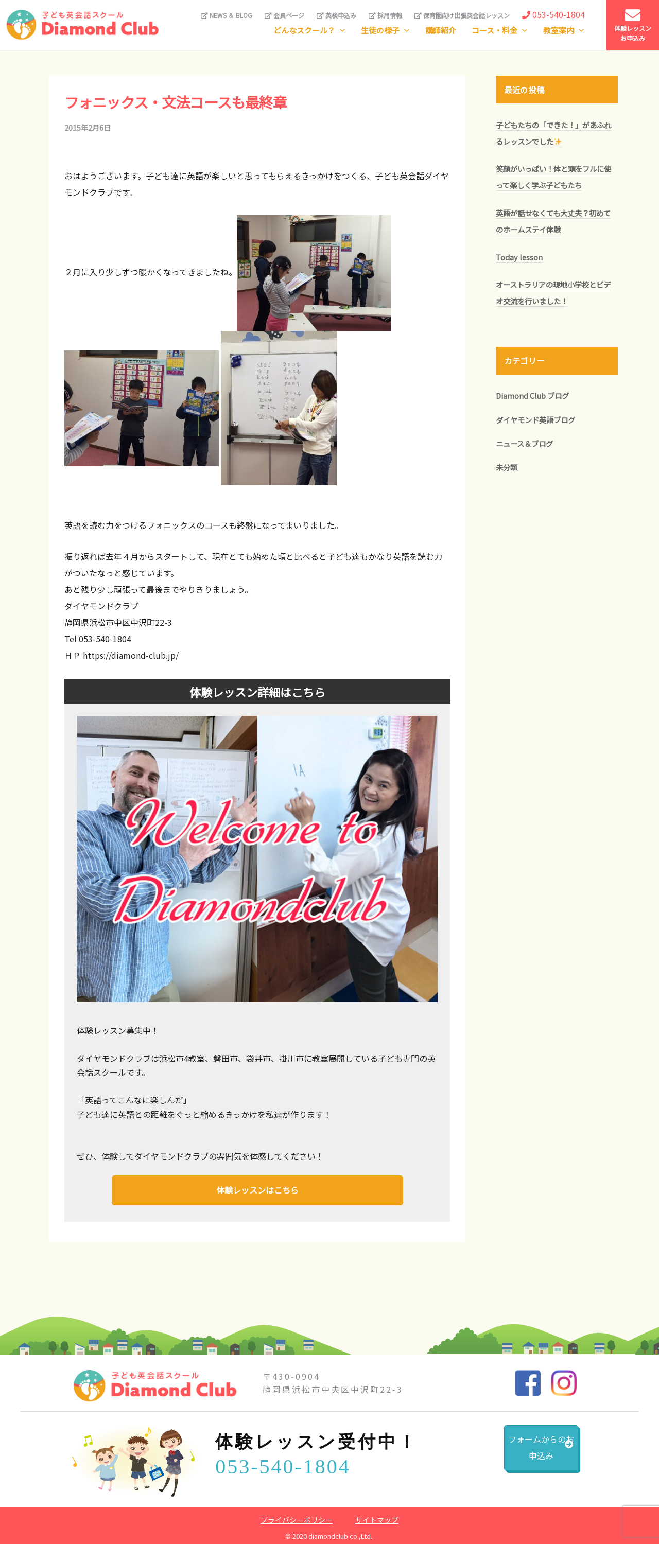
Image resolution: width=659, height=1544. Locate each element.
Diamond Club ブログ (532, 395)
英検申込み (336, 15)
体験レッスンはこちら (257, 1189)
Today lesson (519, 257)
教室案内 (558, 30)
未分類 (506, 467)
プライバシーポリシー (297, 1518)
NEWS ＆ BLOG (226, 15)
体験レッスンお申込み (632, 25)
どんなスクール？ (304, 30)
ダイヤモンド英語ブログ (535, 419)
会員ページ (284, 15)
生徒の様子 (380, 30)
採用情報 (385, 15)
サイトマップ (376, 1518)
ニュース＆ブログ (524, 443)
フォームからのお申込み (515, 1453)
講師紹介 (440, 30)
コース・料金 (494, 30)
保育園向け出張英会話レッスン (462, 15)
